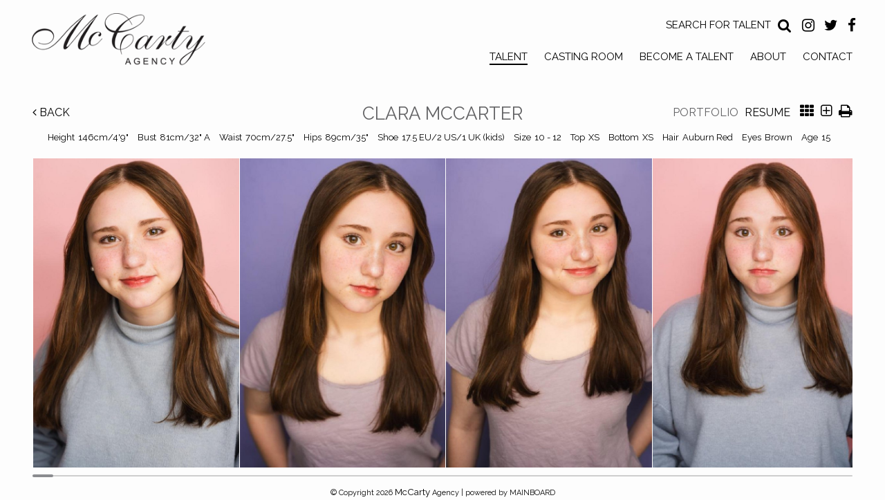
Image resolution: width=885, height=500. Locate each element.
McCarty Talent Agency (128, 42)
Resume (767, 112)
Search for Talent (718, 25)
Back (51, 112)
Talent (509, 56)
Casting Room (583, 56)
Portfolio (705, 112)
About (768, 56)
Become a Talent (687, 56)
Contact (828, 56)
